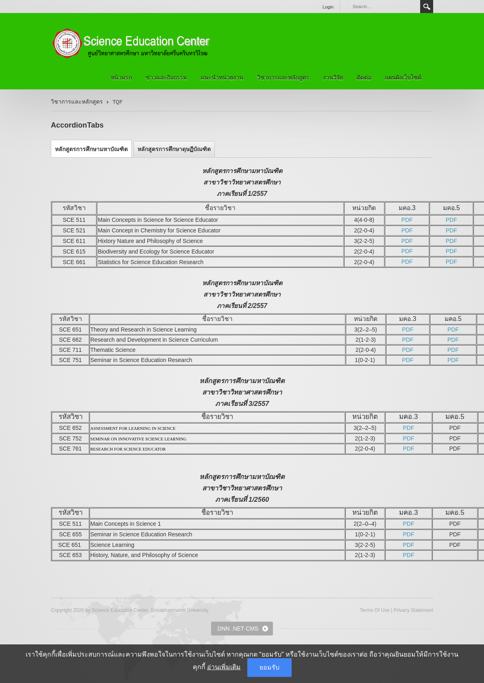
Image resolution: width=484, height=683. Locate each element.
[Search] (384, 6)
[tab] (91, 149)
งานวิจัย (333, 77)
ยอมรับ (269, 667)
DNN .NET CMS (238, 628)
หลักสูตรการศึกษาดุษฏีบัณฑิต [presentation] (174, 149)
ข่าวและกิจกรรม (166, 77)
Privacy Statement (413, 610)
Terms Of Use (374, 610)
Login (328, 6)
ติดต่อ (364, 77)
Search (426, 6)
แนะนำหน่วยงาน (222, 77)
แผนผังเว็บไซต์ (403, 77)
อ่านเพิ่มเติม (224, 666)
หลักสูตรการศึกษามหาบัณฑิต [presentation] (91, 149)
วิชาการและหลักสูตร (283, 77)
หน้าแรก (121, 77)
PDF (407, 220)
